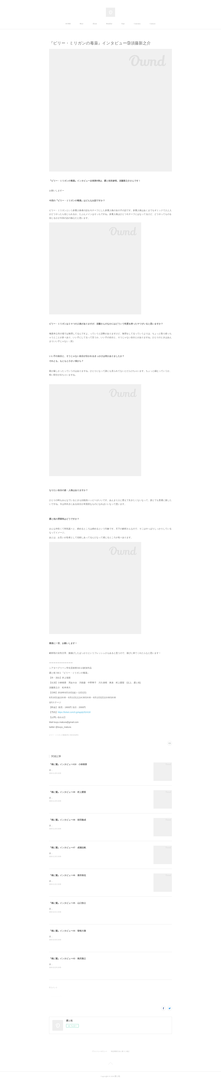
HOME (68, 24)
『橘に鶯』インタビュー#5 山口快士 (67, 903)
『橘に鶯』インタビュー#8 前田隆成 (67, 820)
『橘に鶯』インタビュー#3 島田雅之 (67, 958)
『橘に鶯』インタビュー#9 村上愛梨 (67, 792)
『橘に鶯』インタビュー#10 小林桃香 (68, 764)
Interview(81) (74, 735)
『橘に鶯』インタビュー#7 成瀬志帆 (67, 847)
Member (109, 24)
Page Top (110, 1064)
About (95, 24)
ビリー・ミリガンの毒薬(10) (59, 735)
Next (81, 24)
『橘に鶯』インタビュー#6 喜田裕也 (67, 875)
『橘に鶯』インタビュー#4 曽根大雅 (67, 931)
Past (123, 24)
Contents (137, 24)
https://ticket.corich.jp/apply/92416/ (74, 712)
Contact (152, 24)
